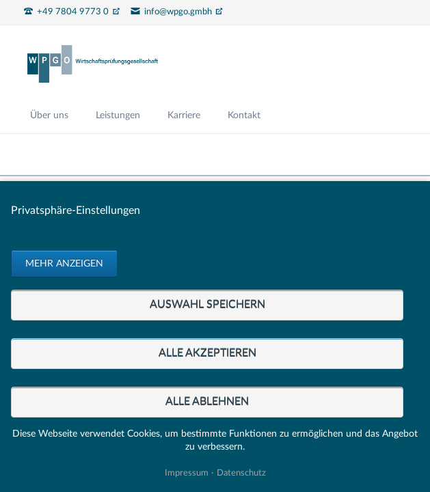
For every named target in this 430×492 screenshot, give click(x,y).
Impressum (187, 473)
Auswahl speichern (207, 304)
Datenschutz (241, 473)
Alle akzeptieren (207, 353)
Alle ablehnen (207, 401)
